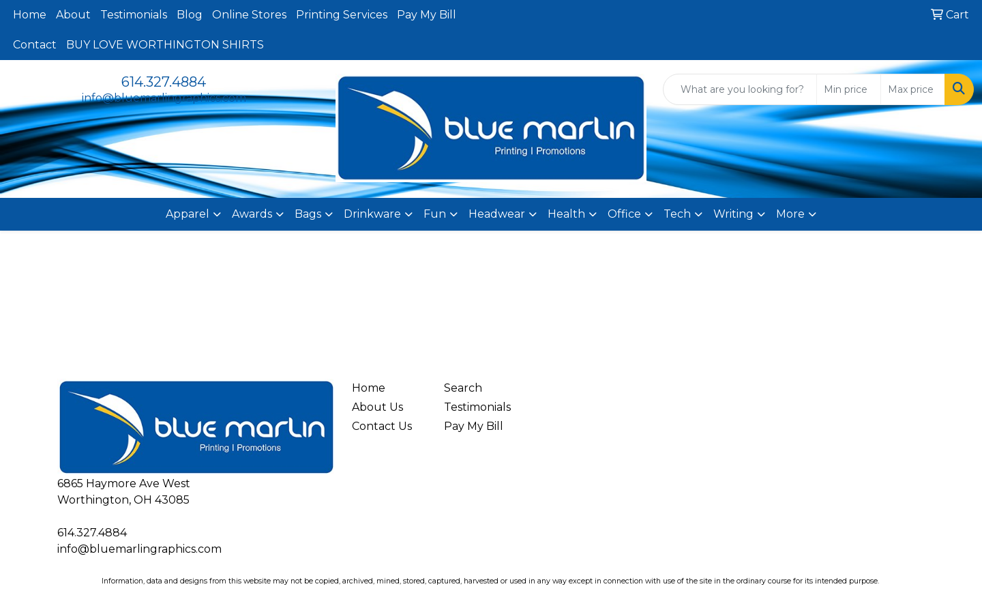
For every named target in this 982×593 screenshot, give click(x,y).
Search (463, 387)
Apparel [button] (187, 213)
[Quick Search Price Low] (848, 89)
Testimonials (133, 14)
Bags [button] (308, 213)
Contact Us (382, 426)
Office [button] (624, 213)
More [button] (790, 213)
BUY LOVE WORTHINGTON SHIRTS (165, 44)
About (73, 14)
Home (29, 14)
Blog (190, 14)
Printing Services (341, 14)
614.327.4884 (163, 82)
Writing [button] (733, 213)
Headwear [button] (496, 213)
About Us (377, 407)
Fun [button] (434, 213)
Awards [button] (252, 213)
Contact (35, 44)
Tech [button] (677, 213)
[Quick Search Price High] (912, 89)
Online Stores (249, 14)
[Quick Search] (740, 89)
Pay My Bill (426, 14)
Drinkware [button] (372, 213)
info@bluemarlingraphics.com (164, 97)
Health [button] (566, 213)
